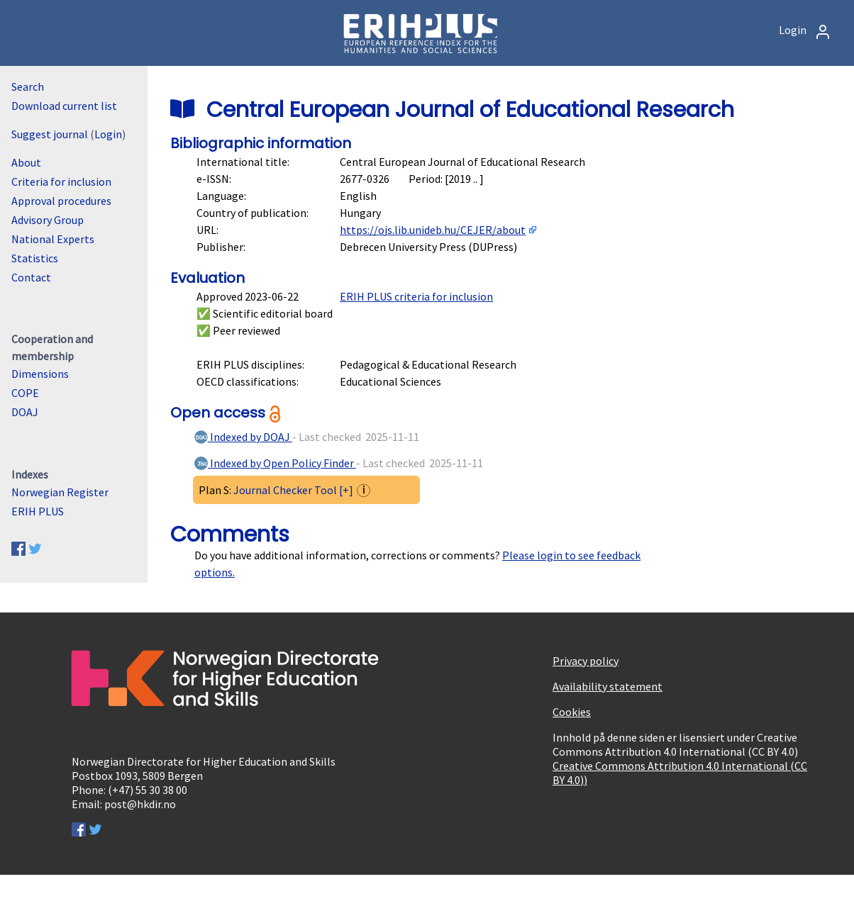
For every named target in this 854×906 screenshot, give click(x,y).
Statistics (34, 258)
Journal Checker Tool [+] (293, 490)
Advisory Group (47, 220)
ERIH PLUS (37, 511)
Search (27, 86)
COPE (25, 393)
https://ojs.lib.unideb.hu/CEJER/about (433, 230)
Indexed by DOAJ (242, 437)
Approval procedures (61, 201)
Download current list (64, 106)
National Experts (52, 239)
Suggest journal (49, 134)
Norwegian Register (60, 492)
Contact (31, 277)
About (26, 162)
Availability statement (607, 686)
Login (805, 30)
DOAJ (24, 412)
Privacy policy (586, 661)
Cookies (572, 712)
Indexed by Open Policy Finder (274, 463)
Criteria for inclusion (61, 181)
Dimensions (40, 374)
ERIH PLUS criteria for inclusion (416, 296)
